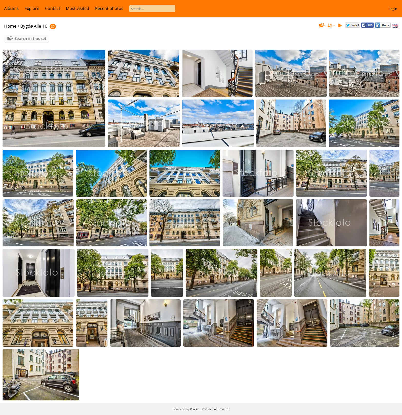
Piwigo (194, 409)
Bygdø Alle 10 (33, 26)
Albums (11, 8)
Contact (52, 8)
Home (10, 26)
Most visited (77, 8)
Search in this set (30, 38)
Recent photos (109, 8)
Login (393, 8)
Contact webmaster (216, 409)
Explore (32, 8)
